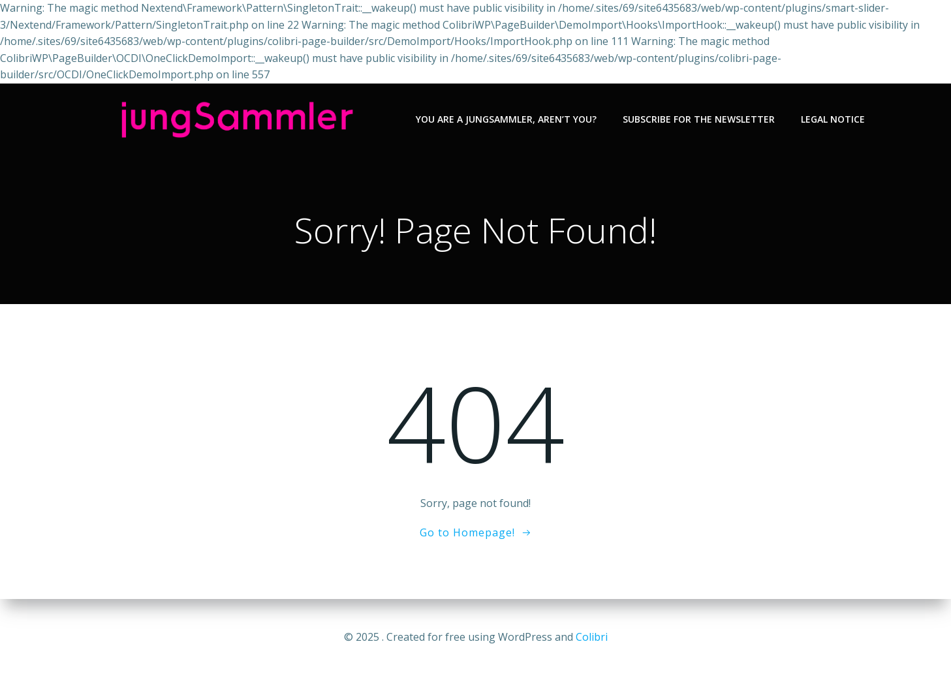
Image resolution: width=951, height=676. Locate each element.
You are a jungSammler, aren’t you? (506, 119)
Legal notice (833, 119)
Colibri (592, 637)
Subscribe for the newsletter (699, 119)
